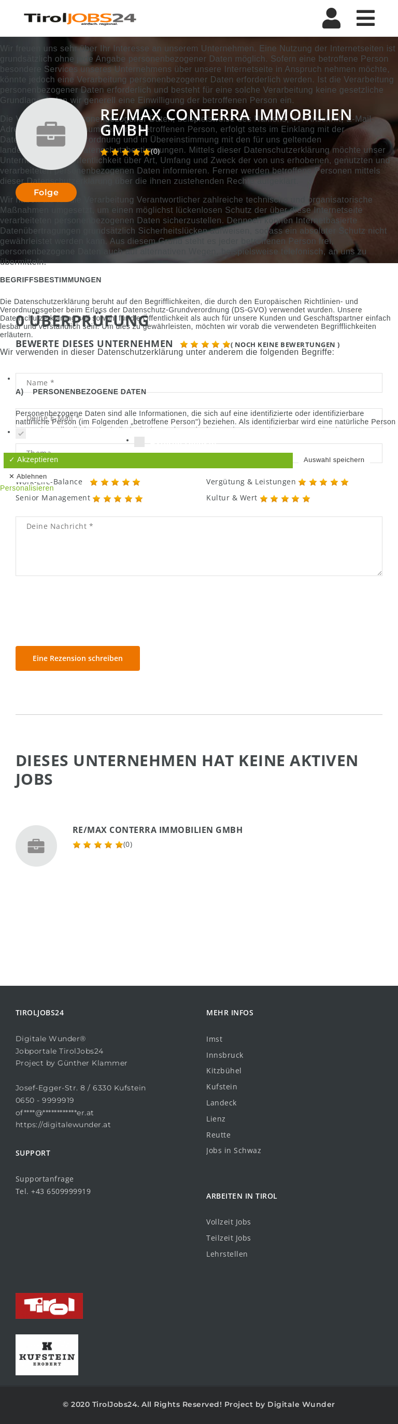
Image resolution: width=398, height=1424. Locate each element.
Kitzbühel (224, 1070)
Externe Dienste (175, 443)
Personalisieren (27, 488)
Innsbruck (225, 1055)
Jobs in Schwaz (233, 1150)
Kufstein (221, 1086)
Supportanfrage (45, 1179)
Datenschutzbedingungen (199, 504)
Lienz (216, 1119)
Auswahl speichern (334, 460)
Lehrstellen (227, 1254)
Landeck (221, 1102)
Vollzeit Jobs (228, 1222)
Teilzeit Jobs (228, 1238)
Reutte (218, 1135)
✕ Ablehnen (28, 476)
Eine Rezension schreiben (78, 658)
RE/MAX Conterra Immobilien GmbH (158, 830)
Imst (214, 1039)
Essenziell (45, 434)
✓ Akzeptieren (34, 459)
